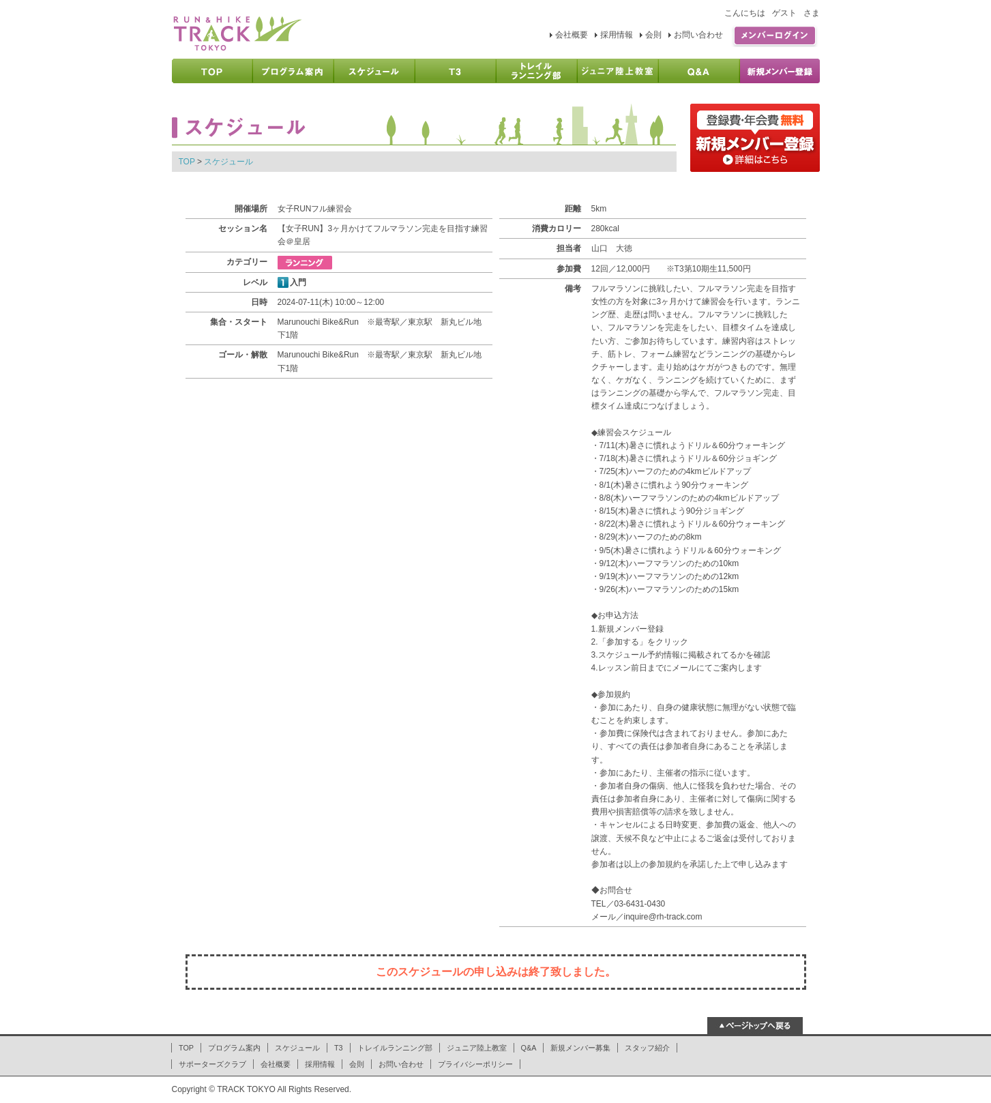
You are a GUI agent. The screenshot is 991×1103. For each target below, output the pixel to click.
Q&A (529, 1048)
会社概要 (571, 35)
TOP (187, 161)
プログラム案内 (234, 1048)
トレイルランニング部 (394, 1048)
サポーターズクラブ (212, 1064)
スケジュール (228, 161)
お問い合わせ (698, 35)
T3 (338, 1048)
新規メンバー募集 (580, 1048)
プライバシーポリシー (475, 1064)
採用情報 (616, 35)
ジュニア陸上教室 (477, 1048)
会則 (653, 35)
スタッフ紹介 (647, 1048)
